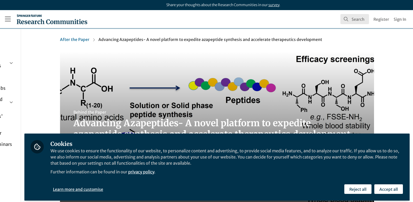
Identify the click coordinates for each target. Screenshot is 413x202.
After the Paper (100, 39)
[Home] (52, 19)
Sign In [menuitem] (400, 19)
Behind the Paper (115, 112)
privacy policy (201, 176)
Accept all (388, 187)
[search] (354, 19)
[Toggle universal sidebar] (8, 19)
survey (273, 5)
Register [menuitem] (381, 19)
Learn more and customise (129, 187)
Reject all (357, 187)
